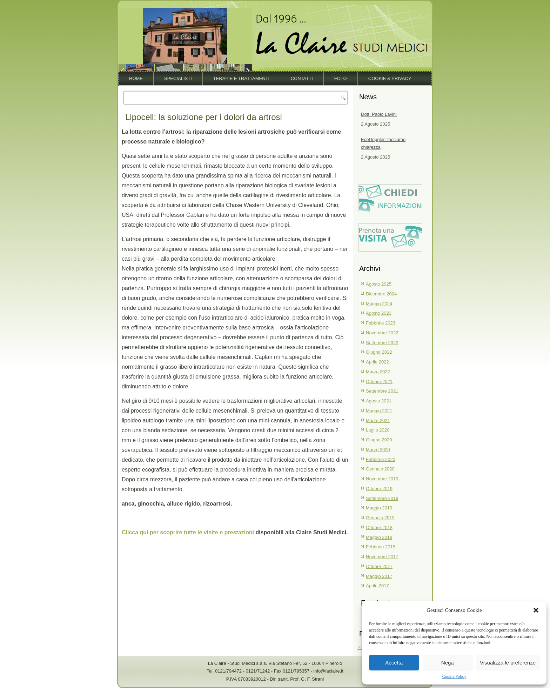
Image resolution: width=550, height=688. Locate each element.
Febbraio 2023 (380, 323)
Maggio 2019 (379, 507)
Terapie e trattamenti (241, 78)
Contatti (302, 78)
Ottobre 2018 (379, 527)
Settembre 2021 (382, 391)
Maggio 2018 (379, 537)
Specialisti (178, 78)
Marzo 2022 (378, 371)
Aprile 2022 (377, 362)
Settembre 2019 (382, 498)
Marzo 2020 (378, 449)
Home (136, 78)
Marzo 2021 (378, 420)
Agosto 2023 (378, 313)
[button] (535, 610)
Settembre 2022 (382, 342)
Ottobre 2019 (379, 488)
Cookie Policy (454, 676)
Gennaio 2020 (380, 469)
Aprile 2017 (377, 585)
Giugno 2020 (379, 439)
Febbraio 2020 (380, 459)
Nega (447, 663)
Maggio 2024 (379, 303)
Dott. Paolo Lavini (379, 114)
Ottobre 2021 (379, 381)
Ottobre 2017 (379, 566)
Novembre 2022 (382, 332)
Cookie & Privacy (389, 78)
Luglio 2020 (377, 430)
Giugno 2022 (379, 352)
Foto (340, 78)
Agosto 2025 (378, 284)
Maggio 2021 (379, 410)
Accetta (394, 663)
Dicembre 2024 (381, 293)
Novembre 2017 (382, 556)
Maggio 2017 (379, 576)
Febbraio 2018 (380, 546)
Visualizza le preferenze (508, 663)
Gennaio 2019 (380, 517)
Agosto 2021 (378, 400)
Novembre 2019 (382, 478)
